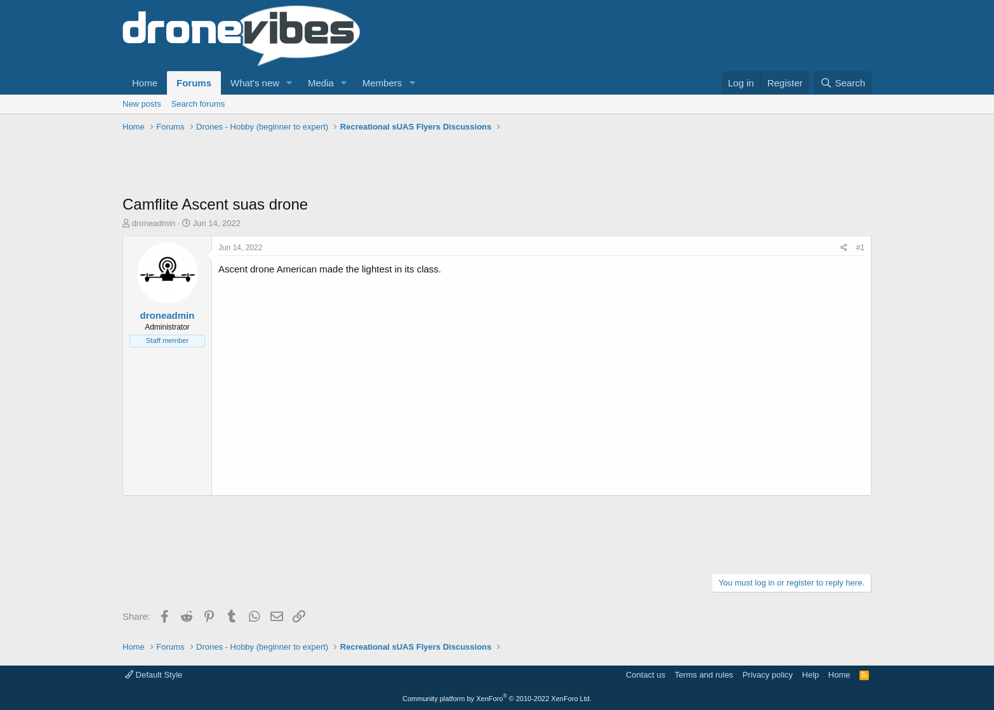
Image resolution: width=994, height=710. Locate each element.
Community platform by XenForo (497, 698)
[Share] (844, 248)
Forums (193, 82)
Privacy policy (768, 675)
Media (321, 82)
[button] (289, 83)
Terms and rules (704, 675)
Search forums (198, 104)
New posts (142, 104)
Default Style (153, 675)
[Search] (842, 83)
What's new (254, 82)
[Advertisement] (354, 165)
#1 (860, 247)
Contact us (645, 675)
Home (144, 82)
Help (810, 675)
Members (382, 82)
